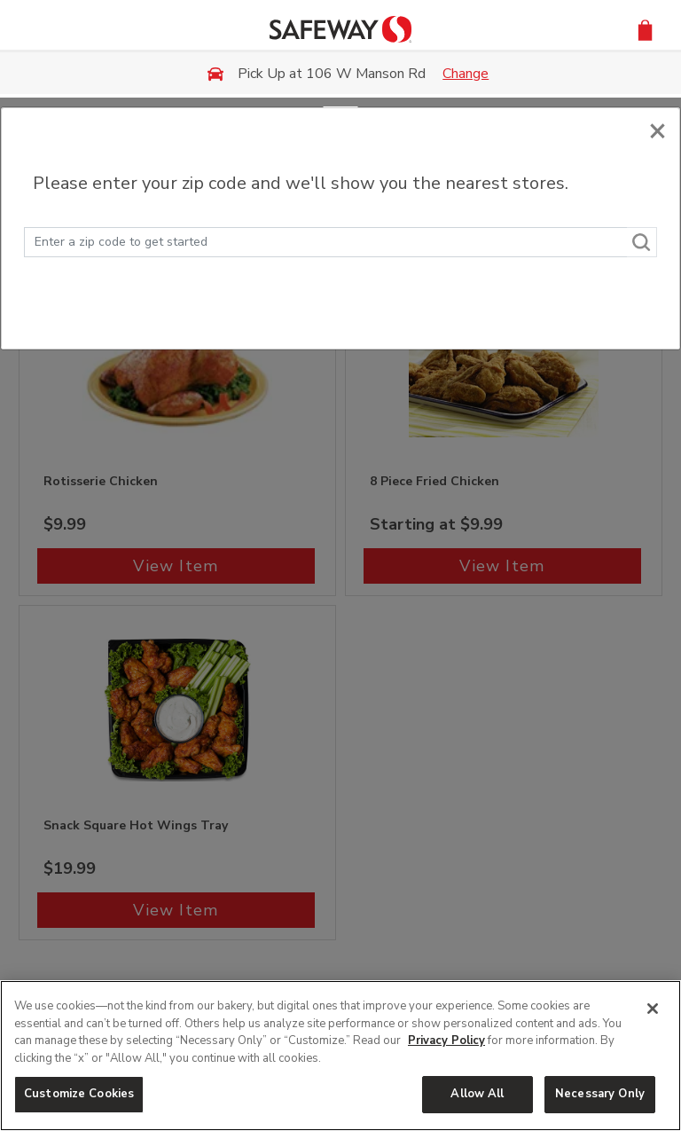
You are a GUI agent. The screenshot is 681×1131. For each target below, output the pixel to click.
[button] (645, 29)
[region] (340, 1055)
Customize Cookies (79, 1094)
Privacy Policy (446, 1041)
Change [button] (465, 73)
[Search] (642, 242)
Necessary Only (600, 1094)
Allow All (477, 1094)
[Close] (657, 126)
